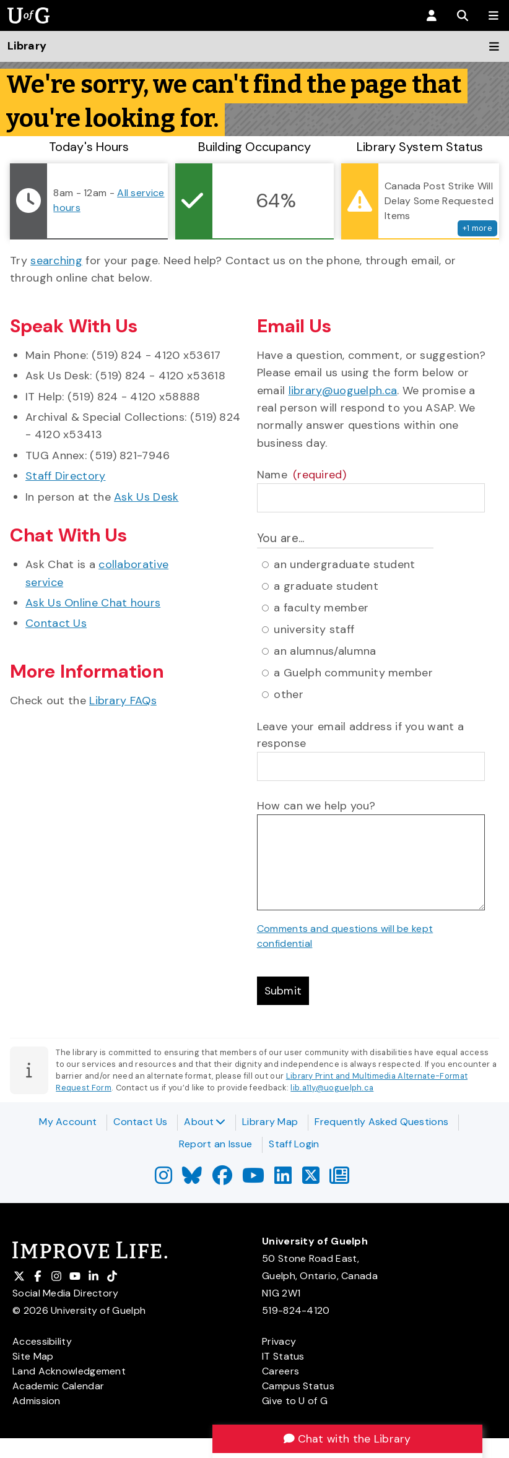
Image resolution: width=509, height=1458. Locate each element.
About (204, 1121)
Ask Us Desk (146, 497)
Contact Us (56, 623)
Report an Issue (216, 1143)
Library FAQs (123, 700)
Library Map (270, 1121)
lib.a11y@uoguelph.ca (331, 1088)
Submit (283, 990)
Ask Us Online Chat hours (92, 602)
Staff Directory (65, 475)
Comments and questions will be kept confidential (345, 936)
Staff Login (294, 1143)
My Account (68, 1121)
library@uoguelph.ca (343, 390)
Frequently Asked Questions (381, 1121)
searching (56, 260)
